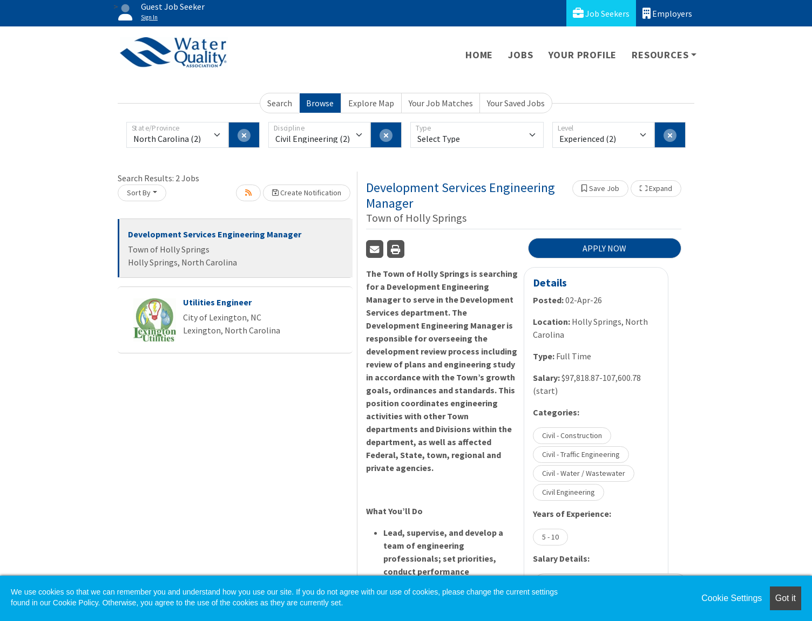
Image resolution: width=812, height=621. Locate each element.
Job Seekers (601, 13)
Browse (320, 103)
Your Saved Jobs (516, 103)
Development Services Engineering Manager (214, 234)
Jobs (520, 55)
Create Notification (306, 192)
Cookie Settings (731, 598)
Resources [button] (660, 55)
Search (279, 103)
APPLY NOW (604, 248)
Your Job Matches (441, 103)
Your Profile (583, 55)
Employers (667, 13)
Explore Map (371, 103)
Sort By (139, 192)
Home (479, 55)
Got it (785, 598)
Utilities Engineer (217, 302)
